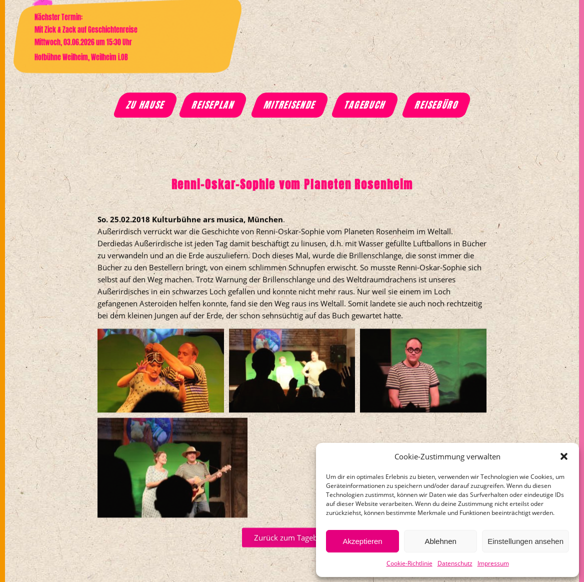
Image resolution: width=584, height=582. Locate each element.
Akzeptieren (362, 541)
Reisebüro (437, 105)
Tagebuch (365, 105)
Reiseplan (214, 105)
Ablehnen (440, 541)
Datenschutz (455, 563)
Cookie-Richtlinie (409, 563)
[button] (564, 456)
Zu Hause (146, 105)
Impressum (493, 563)
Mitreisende (290, 105)
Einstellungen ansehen (526, 541)
